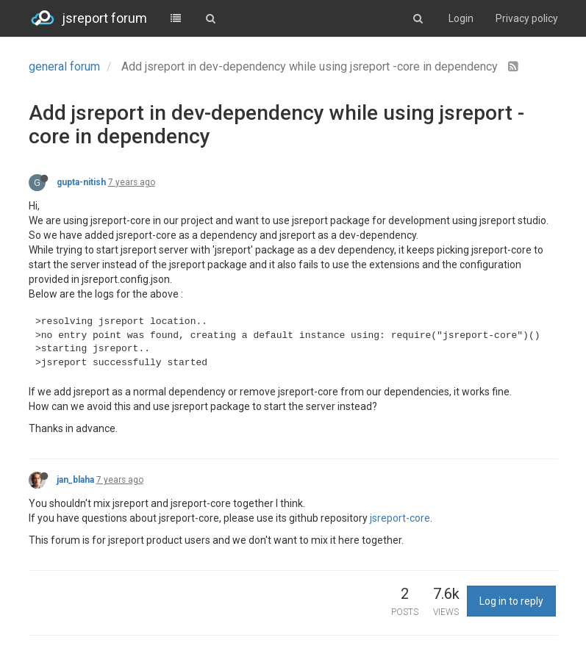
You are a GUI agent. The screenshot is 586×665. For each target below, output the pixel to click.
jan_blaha (75, 480)
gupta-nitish (81, 182)
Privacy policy (527, 18)
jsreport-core (400, 518)
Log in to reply (511, 601)
